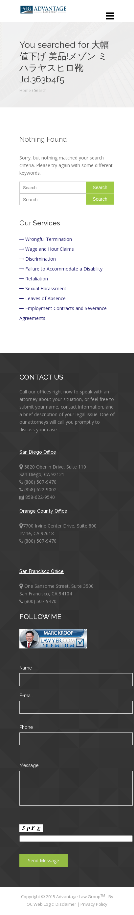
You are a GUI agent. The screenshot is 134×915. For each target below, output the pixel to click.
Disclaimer (66, 904)
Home (25, 90)
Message (28, 765)
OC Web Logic (40, 904)
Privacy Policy (93, 904)
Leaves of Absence (42, 298)
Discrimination (37, 259)
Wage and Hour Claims (46, 249)
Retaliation (33, 278)
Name (25, 668)
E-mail (26, 695)
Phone (26, 727)
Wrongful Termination (45, 239)
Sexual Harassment (42, 288)
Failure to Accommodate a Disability (60, 269)
